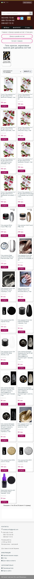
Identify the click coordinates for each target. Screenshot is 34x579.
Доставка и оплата (9, 560)
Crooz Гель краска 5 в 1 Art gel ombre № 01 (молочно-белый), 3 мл (8, 96)
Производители (8, 568)
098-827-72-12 (7, 23)
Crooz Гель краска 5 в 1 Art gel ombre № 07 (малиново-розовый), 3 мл (8, 194)
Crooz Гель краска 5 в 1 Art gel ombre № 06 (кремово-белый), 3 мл (25, 160)
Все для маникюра (17, 7)
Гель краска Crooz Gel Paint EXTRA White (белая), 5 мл (8, 353)
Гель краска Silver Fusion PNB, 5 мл (6, 225)
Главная (4, 32)
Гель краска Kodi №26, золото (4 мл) (8, 460)
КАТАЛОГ (17, 27)
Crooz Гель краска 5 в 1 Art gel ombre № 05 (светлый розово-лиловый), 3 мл (8, 161)
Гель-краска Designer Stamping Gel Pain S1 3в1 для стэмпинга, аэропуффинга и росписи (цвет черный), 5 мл (25, 355)
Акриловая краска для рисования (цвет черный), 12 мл (8, 491)
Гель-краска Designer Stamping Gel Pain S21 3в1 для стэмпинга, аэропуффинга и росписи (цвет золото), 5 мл (25, 391)
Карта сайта (7, 571)
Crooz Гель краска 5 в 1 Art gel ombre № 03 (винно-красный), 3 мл (8, 129)
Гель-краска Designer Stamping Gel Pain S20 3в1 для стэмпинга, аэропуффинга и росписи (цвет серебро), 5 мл (7, 427)
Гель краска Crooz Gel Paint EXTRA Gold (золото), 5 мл (25, 425)
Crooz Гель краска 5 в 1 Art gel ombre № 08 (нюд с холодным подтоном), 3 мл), (25, 194)
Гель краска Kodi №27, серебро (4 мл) (25, 460)
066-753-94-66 (7, 20)
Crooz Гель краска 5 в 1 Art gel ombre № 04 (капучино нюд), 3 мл (25, 129)
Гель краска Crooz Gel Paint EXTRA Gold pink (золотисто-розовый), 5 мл (25, 258)
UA (3, 2)
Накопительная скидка (10, 555)
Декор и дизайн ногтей (16, 32)
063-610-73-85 (7, 18)
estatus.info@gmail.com (10, 529)
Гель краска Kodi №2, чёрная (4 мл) (7, 320)
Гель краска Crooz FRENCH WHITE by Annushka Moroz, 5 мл (24, 290)
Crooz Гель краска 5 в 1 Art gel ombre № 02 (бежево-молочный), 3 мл (25, 97)
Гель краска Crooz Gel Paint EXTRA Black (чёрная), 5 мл (25, 321)
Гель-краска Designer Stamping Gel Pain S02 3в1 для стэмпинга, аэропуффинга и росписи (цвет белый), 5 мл (8, 391)
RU (7, 2)
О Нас (5, 558)
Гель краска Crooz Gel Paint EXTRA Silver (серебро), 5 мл (8, 290)
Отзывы (27, 27)
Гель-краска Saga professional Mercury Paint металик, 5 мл (7, 257)
